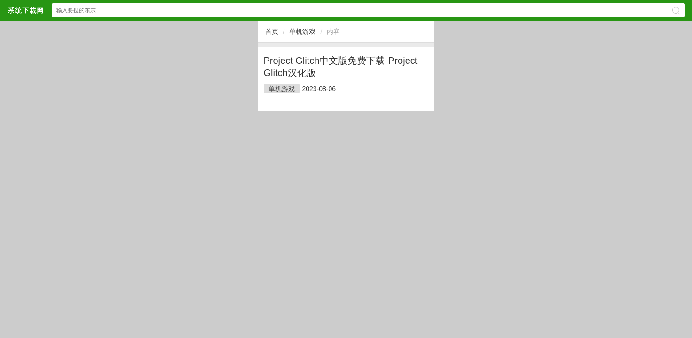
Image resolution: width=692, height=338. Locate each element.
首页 (271, 31)
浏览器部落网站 (25, 10)
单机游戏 (302, 31)
